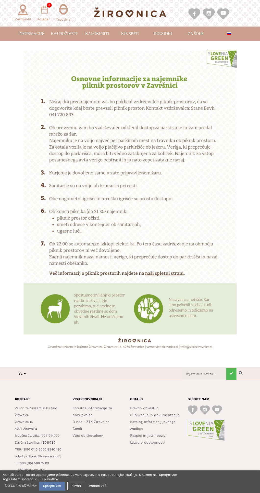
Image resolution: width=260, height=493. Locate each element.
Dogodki (163, 33)
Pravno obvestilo (144, 408)
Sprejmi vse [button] (52, 486)
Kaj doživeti (64, 33)
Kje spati (130, 33)
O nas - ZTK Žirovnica (91, 422)
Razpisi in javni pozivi (148, 436)
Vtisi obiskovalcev (88, 436)
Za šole (195, 33)
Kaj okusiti (97, 33)
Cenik (77, 429)
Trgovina (63, 12)
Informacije (31, 33)
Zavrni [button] (76, 486)
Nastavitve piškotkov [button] (21, 486)
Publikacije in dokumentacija (154, 415)
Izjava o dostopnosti (147, 442)
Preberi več (97, 486)
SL (22, 374)
